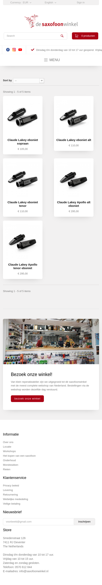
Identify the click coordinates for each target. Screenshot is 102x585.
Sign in (81, 2)
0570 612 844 (23, 567)
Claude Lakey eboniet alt (73, 140)
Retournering (10, 494)
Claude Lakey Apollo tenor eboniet (22, 266)
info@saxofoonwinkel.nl (33, 571)
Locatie (7, 446)
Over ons (8, 442)
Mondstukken (10, 464)
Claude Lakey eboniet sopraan (23, 141)
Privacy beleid (11, 485)
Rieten (6, 469)
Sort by (7, 80)
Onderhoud (9, 460)
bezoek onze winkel (27, 398)
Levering (8, 490)
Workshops (9, 451)
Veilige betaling (11, 503)
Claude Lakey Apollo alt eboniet (74, 204)
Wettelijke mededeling (15, 499)
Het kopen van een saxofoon (19, 455)
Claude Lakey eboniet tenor (23, 204)
